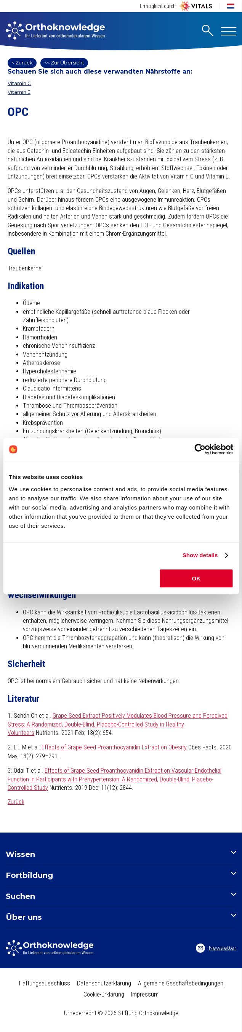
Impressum (145, 994)
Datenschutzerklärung (104, 983)
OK (196, 578)
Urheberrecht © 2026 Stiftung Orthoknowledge (121, 1013)
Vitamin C (19, 83)
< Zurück (22, 62)
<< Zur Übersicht (64, 62)
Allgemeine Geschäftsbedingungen (180, 983)
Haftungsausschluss (44, 983)
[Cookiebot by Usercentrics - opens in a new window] (200, 449)
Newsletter (216, 948)
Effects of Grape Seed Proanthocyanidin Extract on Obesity (114, 747)
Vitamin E (19, 92)
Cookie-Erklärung (103, 994)
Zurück (16, 801)
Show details (200, 555)
